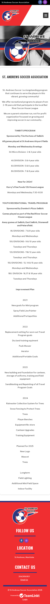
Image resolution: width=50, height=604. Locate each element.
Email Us (24, 580)
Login (25, 599)
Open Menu (45, 15)
